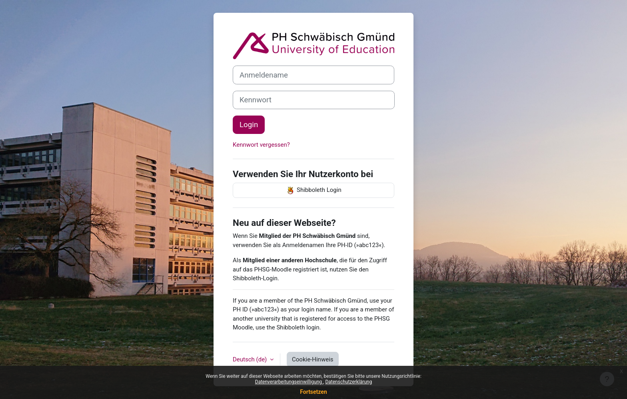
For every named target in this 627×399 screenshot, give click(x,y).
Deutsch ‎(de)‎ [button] (250, 359)
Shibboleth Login (313, 190)
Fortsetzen (313, 392)
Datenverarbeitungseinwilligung (289, 382)
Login (249, 124)
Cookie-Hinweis (312, 359)
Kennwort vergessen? (261, 144)
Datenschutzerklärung (348, 382)
